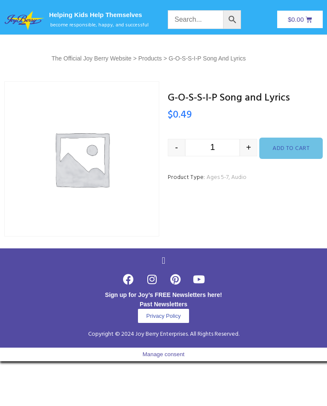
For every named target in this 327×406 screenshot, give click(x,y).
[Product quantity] (212, 147)
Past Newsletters (163, 304)
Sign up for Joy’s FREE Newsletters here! (163, 294)
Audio (239, 177)
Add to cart (291, 148)
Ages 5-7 (218, 177)
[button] (163, 260)
